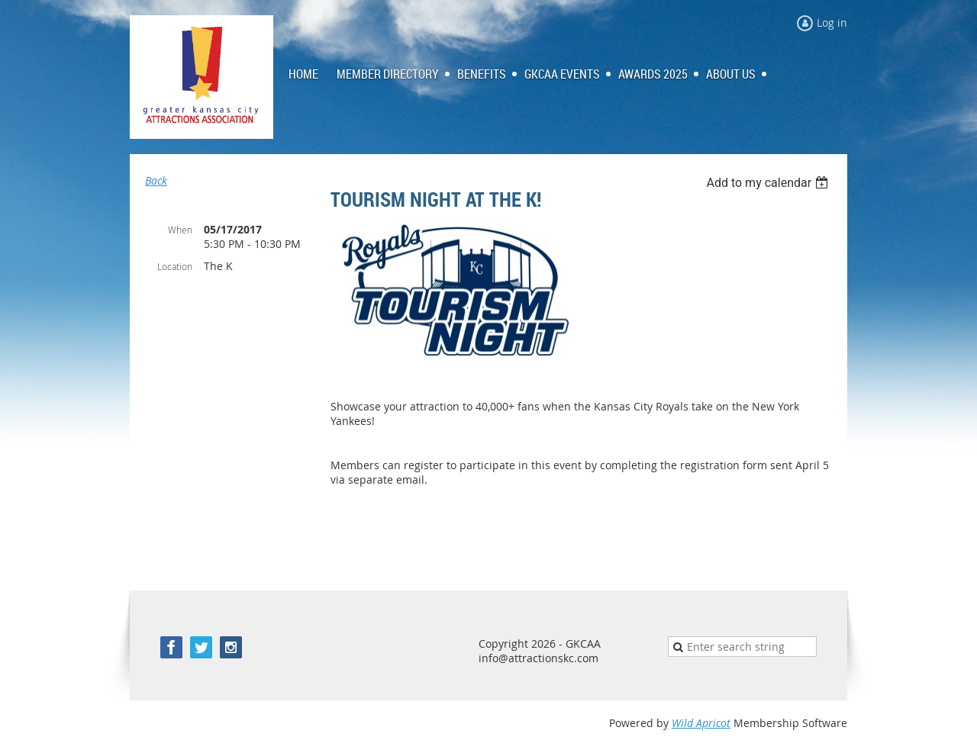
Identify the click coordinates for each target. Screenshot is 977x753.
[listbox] (769, 182)
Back (156, 180)
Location (174, 266)
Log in (832, 22)
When (180, 230)
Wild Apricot (701, 723)
